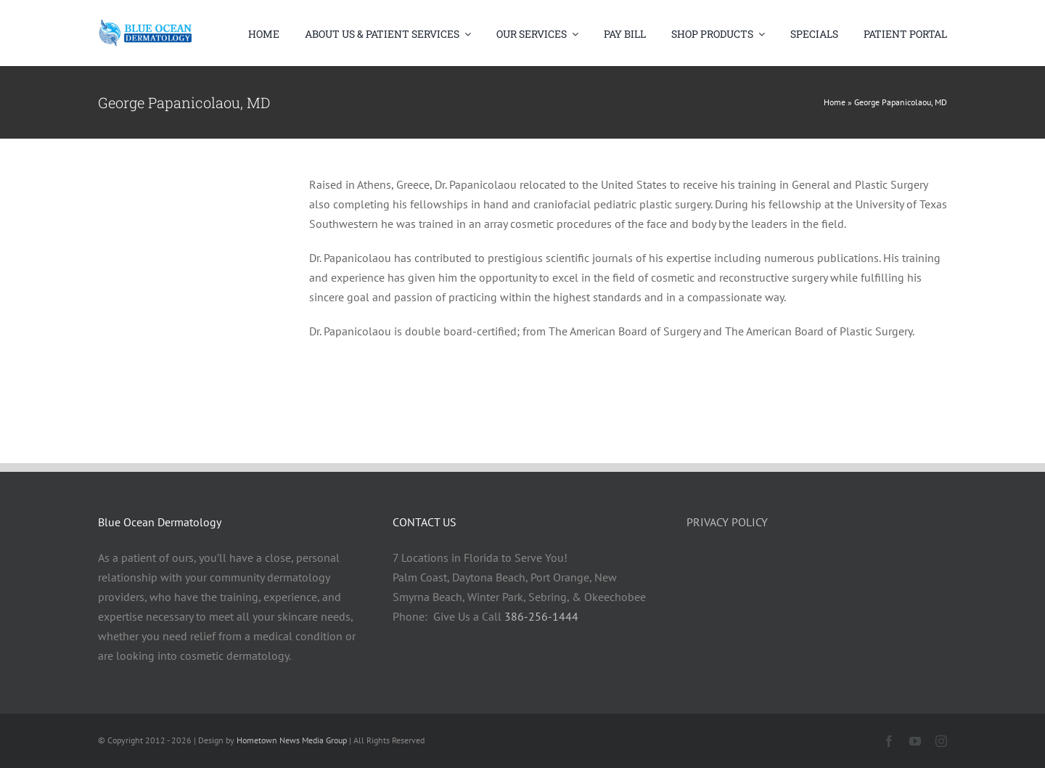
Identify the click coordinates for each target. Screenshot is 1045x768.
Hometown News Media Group (292, 740)
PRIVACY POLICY (727, 522)
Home (834, 102)
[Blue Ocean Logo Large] (145, 33)
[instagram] (941, 741)
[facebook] (889, 741)
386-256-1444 (541, 616)
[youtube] (915, 741)
